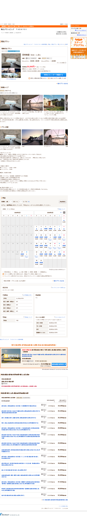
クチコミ (62, 44)
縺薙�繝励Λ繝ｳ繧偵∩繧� (59, 365)
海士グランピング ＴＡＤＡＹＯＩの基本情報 (35, 44)
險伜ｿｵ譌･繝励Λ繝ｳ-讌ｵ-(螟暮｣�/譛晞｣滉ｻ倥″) (13, 495)
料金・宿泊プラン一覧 (53, 44)
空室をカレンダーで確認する (53, 75)
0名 (29, 201)
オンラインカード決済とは (58, 287)
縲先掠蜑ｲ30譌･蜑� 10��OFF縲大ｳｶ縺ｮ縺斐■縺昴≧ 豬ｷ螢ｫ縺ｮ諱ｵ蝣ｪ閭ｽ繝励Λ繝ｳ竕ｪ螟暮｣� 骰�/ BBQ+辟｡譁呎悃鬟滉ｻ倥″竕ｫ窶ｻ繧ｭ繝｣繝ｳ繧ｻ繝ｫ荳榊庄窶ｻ (21, 436)
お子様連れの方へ (27, 295)
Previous (2, 102)
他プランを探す (26, 257)
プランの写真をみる (11, 79)
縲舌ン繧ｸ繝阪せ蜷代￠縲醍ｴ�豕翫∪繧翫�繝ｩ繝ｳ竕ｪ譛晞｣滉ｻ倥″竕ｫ (19, 417)
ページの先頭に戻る (63, 506)
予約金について (27, 317)
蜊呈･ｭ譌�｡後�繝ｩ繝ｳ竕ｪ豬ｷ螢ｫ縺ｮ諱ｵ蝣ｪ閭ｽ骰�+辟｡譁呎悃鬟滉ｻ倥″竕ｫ (20, 423)
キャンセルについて (59, 317)
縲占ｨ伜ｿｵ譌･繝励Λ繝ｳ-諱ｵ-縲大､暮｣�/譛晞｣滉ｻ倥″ (14, 470)
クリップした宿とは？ (81, 30)
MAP (66, 44)
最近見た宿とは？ (82, 34)
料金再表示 (62, 201)
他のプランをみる (63, 83)
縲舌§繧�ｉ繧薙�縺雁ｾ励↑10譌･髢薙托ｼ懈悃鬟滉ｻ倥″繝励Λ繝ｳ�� (19, 406)
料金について (61, 209)
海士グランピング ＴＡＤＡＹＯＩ (14, 29)
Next (65, 102)
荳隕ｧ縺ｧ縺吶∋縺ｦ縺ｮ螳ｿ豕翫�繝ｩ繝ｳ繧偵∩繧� (55, 500)
